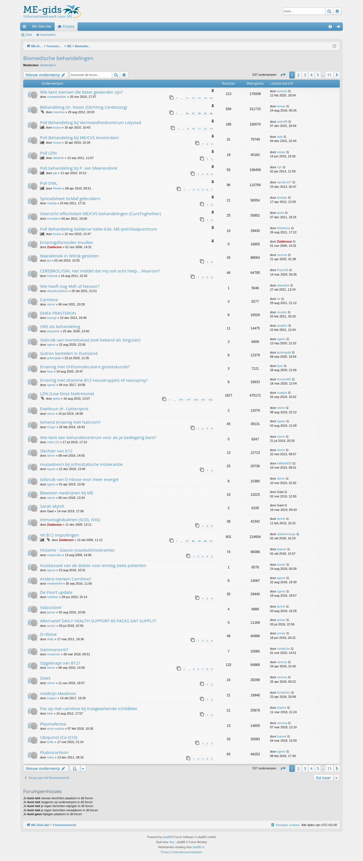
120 (196, 399)
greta (280, 212)
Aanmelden (48, 34)
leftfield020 (284, 463)
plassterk (283, 285)
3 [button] (305, 74)
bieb (50, 713)
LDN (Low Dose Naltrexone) (67, 393)
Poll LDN (48, 153)
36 (187, 113)
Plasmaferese (53, 724)
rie (278, 298)
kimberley (283, 692)
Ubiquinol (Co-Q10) (58, 737)
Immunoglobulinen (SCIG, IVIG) (70, 519)
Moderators (48, 65)
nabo (50, 757)
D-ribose (48, 634)
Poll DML (48, 183)
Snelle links (25, 28)
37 (193, 113)
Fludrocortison (54, 752)
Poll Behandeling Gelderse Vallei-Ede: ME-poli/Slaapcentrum (98, 229)
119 (188, 399)
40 (211, 113)
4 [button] (311, 74)
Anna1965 (284, 379)
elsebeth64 (54, 583)
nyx (279, 167)
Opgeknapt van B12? (60, 663)
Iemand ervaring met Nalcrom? (70, 422)
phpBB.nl (198, 847)
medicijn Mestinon (58, 693)
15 (211, 98)
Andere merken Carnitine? (65, 579)
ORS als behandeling (60, 326)
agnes (51, 344)
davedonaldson (57, 291)
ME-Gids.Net (41, 27)
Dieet (45, 678)
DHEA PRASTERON (58, 313)
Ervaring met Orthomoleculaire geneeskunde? (85, 366)
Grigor (51, 427)
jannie (281, 518)
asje (280, 136)
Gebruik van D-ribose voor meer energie (79, 479)
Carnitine (49, 299)
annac (281, 106)
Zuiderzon (54, 247)
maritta (52, 203)
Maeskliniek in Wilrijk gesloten (69, 255)
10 (193, 128)
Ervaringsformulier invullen (66, 242)
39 (205, 113)
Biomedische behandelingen (58, 58)
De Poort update (56, 592)
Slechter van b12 (56, 451)
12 (193, 98)
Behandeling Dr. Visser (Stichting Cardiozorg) (83, 107)
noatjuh (282, 392)
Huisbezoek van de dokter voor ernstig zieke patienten (93, 565)
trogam (52, 698)
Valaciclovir (51, 607)
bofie (50, 742)
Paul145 (282, 270)
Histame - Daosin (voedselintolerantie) (77, 550)
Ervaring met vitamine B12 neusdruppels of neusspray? (94, 380)
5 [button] (318, 74)
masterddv (54, 555)
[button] (283, 75)
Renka (57, 188)
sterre (51, 304)
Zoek (28, 34)
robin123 (53, 442)
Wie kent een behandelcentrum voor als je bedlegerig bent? (98, 437)
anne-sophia (55, 728)
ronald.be (53, 654)
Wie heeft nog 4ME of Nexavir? (70, 286)
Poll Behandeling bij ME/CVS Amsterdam (79, 137)
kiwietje (282, 197)
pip (55, 173)
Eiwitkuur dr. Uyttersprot (64, 408)
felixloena (283, 228)
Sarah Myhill (52, 506)
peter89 (282, 121)
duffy (50, 639)
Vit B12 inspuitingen (59, 535)
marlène (52, 597)
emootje (52, 218)
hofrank (52, 275)
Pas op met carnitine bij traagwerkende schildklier (89, 708)
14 (205, 98)
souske (282, 312)
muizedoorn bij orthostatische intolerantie (81, 464)
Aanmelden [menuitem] (340, 28)
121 (203, 399)
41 (211, 541)
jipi (49, 260)
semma (282, 91)
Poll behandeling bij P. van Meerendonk (78, 168)
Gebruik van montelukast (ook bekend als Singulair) (90, 340)
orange (52, 317)
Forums (69, 27)
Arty (171, 842)
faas (50, 371)
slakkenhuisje (286, 534)
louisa (57, 127)
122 (210, 399)
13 (199, 98)
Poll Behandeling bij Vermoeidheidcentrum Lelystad (90, 122)
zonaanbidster (56, 96)
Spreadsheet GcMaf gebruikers (70, 198)
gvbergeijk (54, 358)
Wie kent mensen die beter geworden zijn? (81, 92)
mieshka (58, 112)
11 (187, 98)
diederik (58, 158)
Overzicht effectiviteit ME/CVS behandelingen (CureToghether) (100, 213)
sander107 (284, 182)
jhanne (281, 549)
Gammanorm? (54, 649)
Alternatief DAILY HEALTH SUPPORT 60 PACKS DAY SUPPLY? (98, 620)
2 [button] (298, 74)
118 (180, 399)
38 (199, 113)
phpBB (167, 837)
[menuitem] (330, 26)
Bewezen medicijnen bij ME (66, 492)
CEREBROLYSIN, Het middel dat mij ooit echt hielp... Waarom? (100, 271)
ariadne (282, 325)
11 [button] (329, 74)
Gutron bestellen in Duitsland (68, 353)
